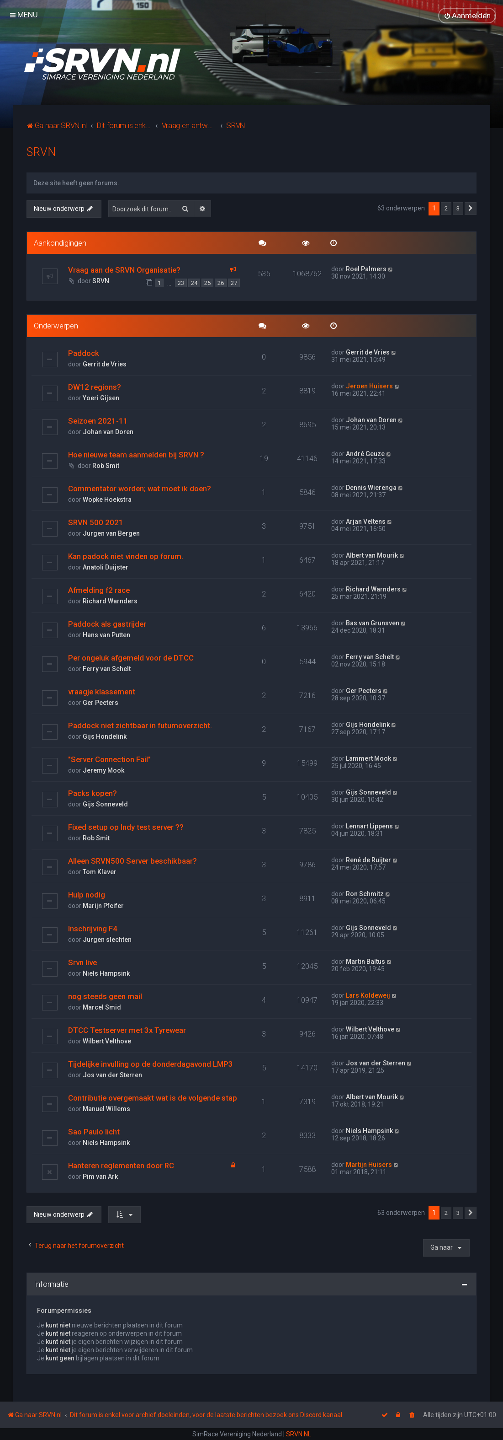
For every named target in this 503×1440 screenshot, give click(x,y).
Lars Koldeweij (368, 995)
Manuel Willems (106, 1108)
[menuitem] (467, 15)
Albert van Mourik (372, 555)
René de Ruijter (368, 859)
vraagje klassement (101, 691)
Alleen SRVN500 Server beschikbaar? (132, 860)
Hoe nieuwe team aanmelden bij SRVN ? (136, 454)
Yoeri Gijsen (101, 397)
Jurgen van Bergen (111, 533)
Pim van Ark (100, 1176)
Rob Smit (105, 465)
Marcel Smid (102, 1006)
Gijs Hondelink (105, 736)
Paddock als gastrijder (107, 623)
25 (207, 282)
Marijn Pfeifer (103, 905)
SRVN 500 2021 (95, 522)
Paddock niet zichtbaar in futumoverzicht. (140, 725)
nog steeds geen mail (105, 995)
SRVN (41, 152)
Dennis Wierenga (371, 487)
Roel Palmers (366, 269)
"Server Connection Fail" (109, 758)
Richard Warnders (110, 600)
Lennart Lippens (369, 825)
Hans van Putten (106, 634)
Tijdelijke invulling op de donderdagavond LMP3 (150, 1063)
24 (194, 282)
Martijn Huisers (369, 1164)
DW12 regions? (94, 386)
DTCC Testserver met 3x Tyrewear (127, 1029)
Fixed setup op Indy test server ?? (126, 826)
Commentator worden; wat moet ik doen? (139, 488)
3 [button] (458, 208)
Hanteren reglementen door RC (121, 1165)
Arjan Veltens (366, 521)
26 (220, 282)
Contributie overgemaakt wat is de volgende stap (152, 1097)
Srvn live (82, 962)
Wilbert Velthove (107, 1040)
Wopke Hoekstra (107, 499)
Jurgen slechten (107, 939)
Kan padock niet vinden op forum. (125, 555)
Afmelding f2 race (99, 589)
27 (234, 282)
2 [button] (446, 208)
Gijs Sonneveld (105, 803)
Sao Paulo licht (94, 1131)
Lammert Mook (368, 758)
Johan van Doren (108, 431)
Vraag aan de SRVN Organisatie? (124, 269)
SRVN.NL (298, 1434)
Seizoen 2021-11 (98, 420)
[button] (471, 208)
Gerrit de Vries (105, 363)
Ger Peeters (100, 702)
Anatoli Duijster (105, 566)
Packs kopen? (92, 792)
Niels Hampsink (106, 973)
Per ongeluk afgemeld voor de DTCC (131, 657)
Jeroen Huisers (369, 385)
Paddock (83, 352)
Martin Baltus (365, 961)
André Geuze (365, 453)
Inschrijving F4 (92, 928)
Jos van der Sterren (112, 1074)
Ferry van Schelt (107, 668)
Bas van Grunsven (372, 622)
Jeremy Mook (103, 770)
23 (181, 282)
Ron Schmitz (365, 893)
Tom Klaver (99, 871)
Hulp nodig (86, 894)
